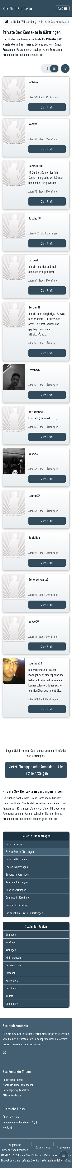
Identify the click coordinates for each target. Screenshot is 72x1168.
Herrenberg (12, 980)
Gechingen (11, 988)
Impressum (63, 1147)
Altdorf (9, 995)
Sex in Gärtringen (15, 844)
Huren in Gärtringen (16, 859)
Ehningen (11, 934)
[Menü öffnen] (64, 1155)
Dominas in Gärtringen (18, 897)
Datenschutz (42, 1147)
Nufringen (11, 942)
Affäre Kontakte (12, 1095)
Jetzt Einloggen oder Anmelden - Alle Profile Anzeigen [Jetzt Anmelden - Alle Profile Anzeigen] (36, 770)
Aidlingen (11, 950)
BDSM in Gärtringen (16, 889)
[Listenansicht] (54, 68)
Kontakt (7, 1127)
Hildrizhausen (13, 957)
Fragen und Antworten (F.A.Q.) (20, 1122)
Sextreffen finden (13, 1079)
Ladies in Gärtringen (17, 866)
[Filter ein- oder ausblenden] (65, 68)
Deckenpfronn (13, 965)
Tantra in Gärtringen (17, 882)
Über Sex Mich (11, 1117)
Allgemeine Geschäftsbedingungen (15, 1147)
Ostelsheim (12, 1003)
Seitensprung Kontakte (16, 1090)
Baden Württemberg (24, 21)
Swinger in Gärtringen (17, 905)
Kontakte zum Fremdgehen (18, 1085)
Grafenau (11, 973)
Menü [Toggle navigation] (62, 8)
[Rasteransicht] (45, 68)
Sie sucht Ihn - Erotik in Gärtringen (24, 913)
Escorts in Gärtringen (17, 874)
